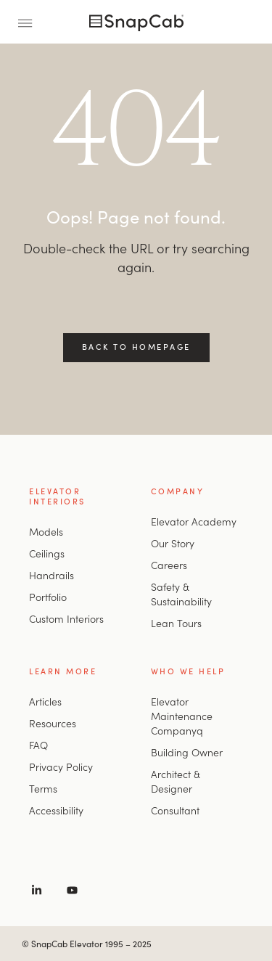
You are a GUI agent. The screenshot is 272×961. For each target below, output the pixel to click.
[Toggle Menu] (29, 21)
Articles (45, 701)
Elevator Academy (193, 521)
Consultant (175, 810)
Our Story (172, 543)
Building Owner (187, 752)
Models (46, 531)
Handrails (51, 575)
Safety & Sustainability (181, 593)
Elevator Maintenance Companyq (182, 715)
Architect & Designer (175, 781)
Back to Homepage (136, 346)
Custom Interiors (66, 618)
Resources (52, 723)
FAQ (38, 744)
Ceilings (47, 553)
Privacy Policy (61, 766)
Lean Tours (176, 623)
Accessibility (56, 810)
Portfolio (48, 596)
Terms (43, 788)
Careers (169, 564)
